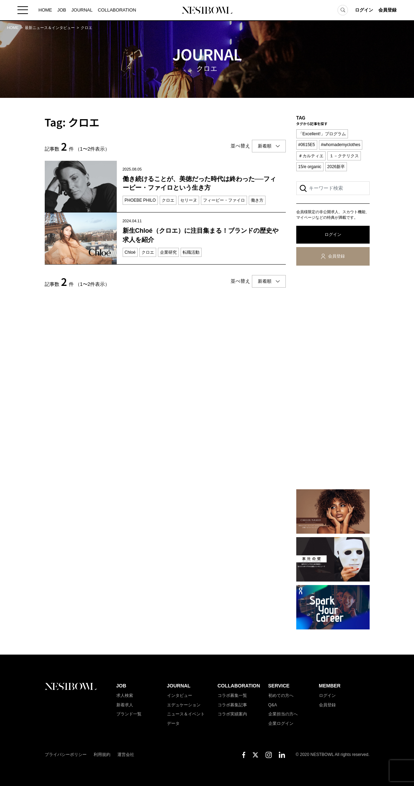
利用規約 (102, 754)
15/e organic (309, 166)
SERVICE (279, 685)
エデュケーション (184, 704)
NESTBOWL (207, 10)
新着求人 (124, 704)
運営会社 (125, 754)
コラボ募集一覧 (232, 695)
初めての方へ (280, 695)
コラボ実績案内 (232, 714)
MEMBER (330, 685)
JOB (61, 10)
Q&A (272, 704)
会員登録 (387, 10)
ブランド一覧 (128, 714)
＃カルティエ (311, 155)
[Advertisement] (333, 379)
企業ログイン (280, 723)
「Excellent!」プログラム (322, 133)
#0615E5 (306, 144)
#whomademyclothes (341, 144)
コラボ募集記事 (232, 704)
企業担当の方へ (283, 714)
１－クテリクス (344, 155)
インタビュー (179, 695)
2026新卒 (336, 166)
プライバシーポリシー (66, 754)
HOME (45, 10)
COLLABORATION (117, 10)
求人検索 (124, 695)
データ (173, 723)
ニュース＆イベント (186, 714)
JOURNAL (82, 10)
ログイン (364, 10)
